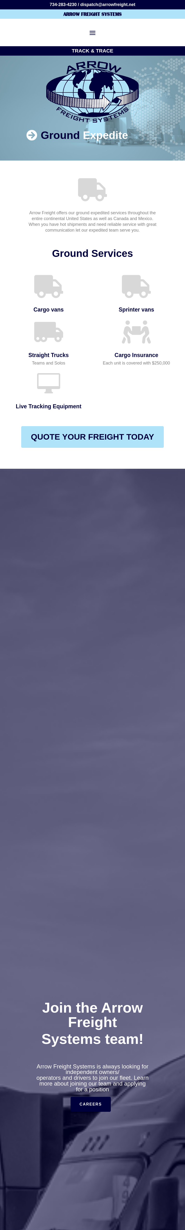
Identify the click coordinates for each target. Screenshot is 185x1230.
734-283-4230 (63, 4)
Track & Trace (92, 50)
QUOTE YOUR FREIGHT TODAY (92, 436)
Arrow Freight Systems (92, 14)
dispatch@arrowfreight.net (107, 4)
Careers (90, 1104)
